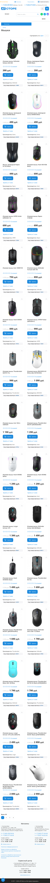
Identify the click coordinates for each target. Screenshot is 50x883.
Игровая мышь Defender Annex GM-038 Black (35, 527)
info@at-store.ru (7, 844)
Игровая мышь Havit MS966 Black (36, 475)
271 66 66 (30, 5)
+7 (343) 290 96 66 (7, 5)
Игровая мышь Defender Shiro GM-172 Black (35, 630)
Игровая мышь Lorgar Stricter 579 (10, 527)
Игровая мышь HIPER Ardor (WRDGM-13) (12, 217)
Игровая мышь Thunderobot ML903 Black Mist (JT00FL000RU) (12, 786)
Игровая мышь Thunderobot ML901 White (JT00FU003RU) (36, 785)
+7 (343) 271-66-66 (42, 833)
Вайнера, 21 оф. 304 (17, 5)
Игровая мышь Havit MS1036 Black (37, 165)
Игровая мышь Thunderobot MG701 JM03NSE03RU (36, 424)
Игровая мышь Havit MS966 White (12, 475)
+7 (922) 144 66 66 (42, 835)
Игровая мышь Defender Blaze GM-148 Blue (11, 682)
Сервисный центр (44, 1)
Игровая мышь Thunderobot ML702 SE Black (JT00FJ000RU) (37, 682)
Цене (41, 36)
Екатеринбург (5, 1)
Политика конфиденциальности (9, 847)
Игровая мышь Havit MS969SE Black (10, 579)
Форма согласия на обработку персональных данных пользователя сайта (11, 851)
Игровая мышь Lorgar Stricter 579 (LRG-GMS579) (11, 734)
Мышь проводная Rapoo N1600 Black (35, 62)
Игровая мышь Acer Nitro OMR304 (11, 424)
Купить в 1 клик (8, 79)
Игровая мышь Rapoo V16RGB (34, 217)
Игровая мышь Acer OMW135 (13, 268)
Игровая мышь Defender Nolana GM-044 (11, 62)
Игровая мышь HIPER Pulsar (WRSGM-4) (36, 320)
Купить (9, 75)
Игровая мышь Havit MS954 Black (12, 320)
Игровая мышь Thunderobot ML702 (36, 579)
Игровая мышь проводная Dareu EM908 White (36, 114)
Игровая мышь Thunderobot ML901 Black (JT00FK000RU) (36, 734)
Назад (4, 27)
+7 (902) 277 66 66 (8, 835)
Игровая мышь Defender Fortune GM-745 (35, 269)
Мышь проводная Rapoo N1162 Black (11, 165)
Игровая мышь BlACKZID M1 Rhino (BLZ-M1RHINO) (36, 372)
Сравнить (21, 40)
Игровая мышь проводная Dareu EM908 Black (12, 114)
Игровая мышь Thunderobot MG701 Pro (12, 372)
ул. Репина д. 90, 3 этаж (41, 5)
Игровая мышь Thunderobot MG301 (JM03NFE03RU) (12, 630)
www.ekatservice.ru (25, 875)
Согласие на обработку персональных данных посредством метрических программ (11, 856)
